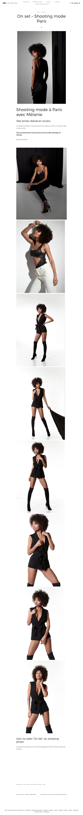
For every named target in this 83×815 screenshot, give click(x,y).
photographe (33, 784)
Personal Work (38, 1)
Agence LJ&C (22, 810)
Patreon (79, 3)
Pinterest (60, 810)
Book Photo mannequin (37, 810)
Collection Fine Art (39, 811)
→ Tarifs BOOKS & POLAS (41, 4)
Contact (57, 1)
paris (28, 784)
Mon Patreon (46, 811)
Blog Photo (28, 810)
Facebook (71, 3)
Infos (49, 1)
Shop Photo (75, 810)
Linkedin (78, 3)
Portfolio (26, 1)
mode (38, 12)
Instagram (74, 3)
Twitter (72, 3)
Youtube (76, 3)
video (44, 784)
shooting (43, 12)
